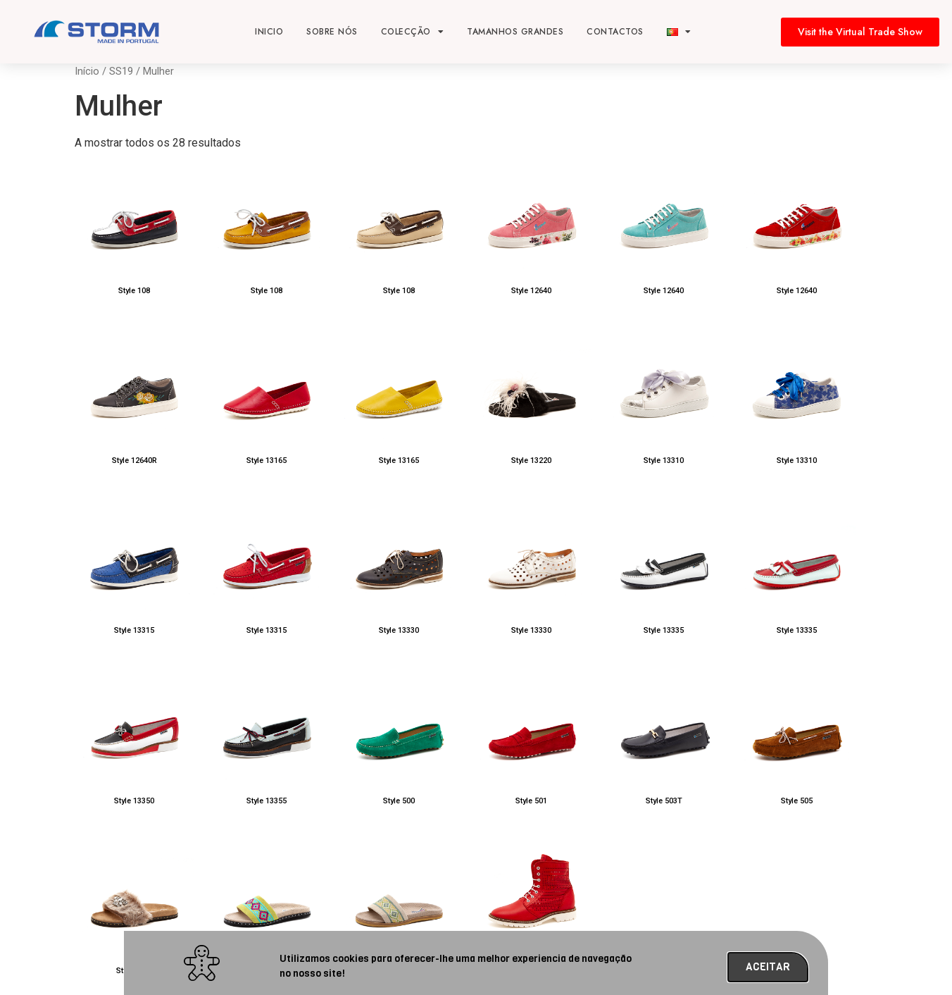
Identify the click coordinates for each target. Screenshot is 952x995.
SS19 (121, 71)
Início (87, 71)
